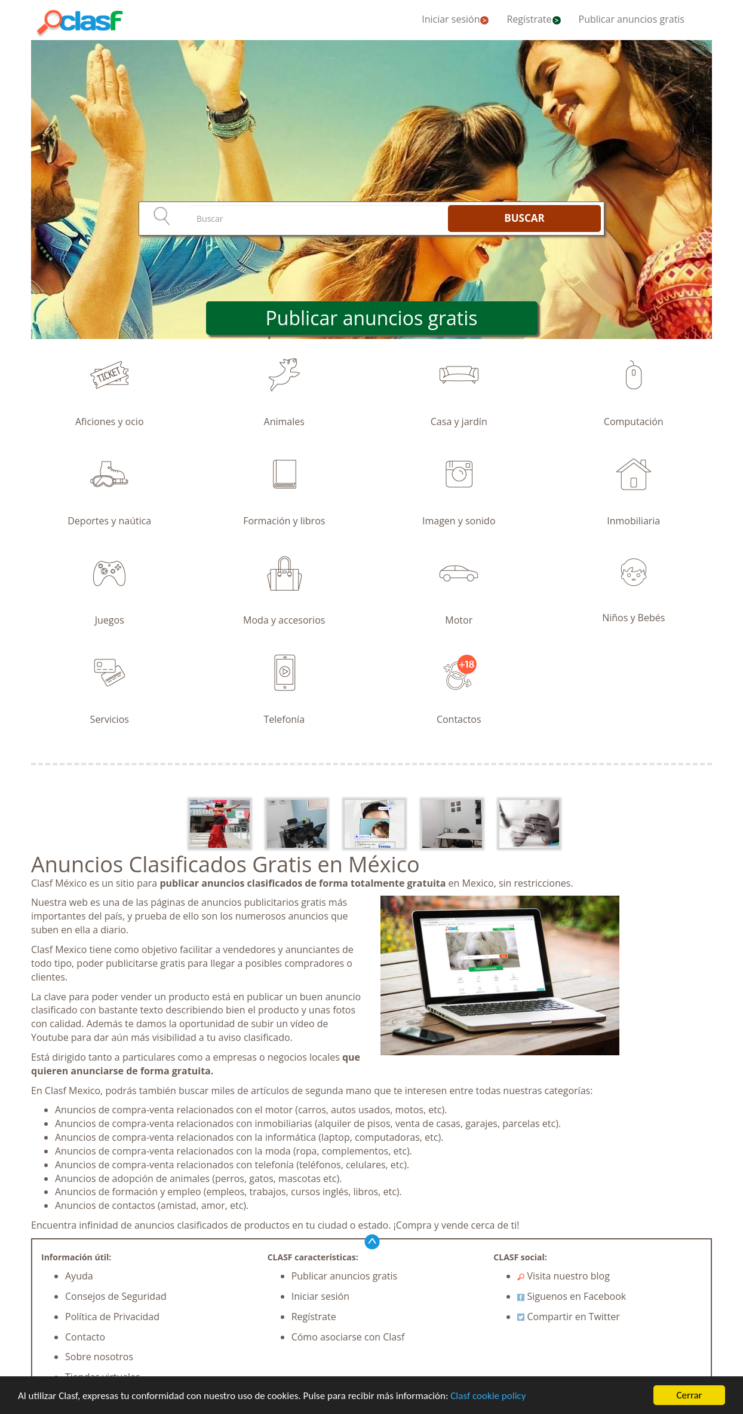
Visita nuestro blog (563, 1275)
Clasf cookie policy (488, 1395)
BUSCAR (524, 218)
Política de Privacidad (112, 1316)
